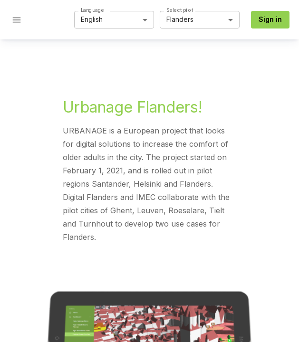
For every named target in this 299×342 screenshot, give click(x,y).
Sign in (270, 19)
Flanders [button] (179, 19)
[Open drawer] (17, 20)
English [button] (92, 19)
